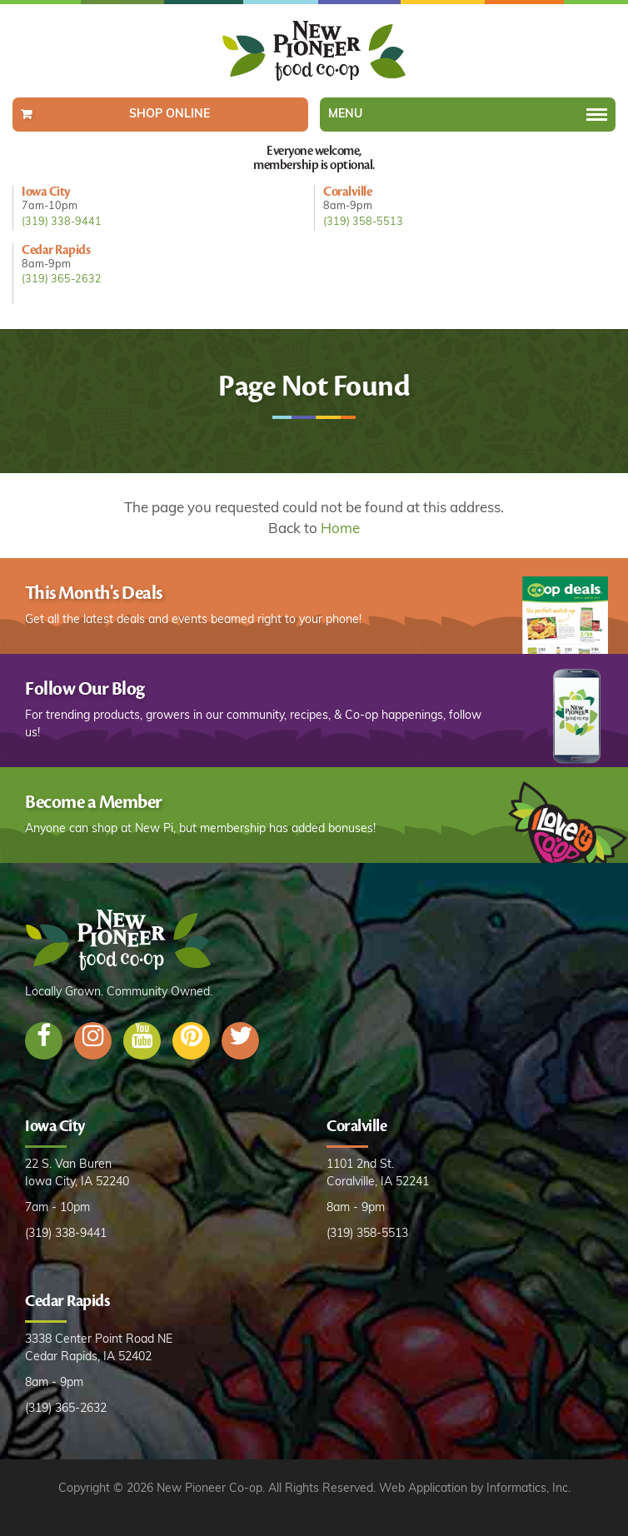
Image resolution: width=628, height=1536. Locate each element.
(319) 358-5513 (363, 222)
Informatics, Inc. (528, 1489)
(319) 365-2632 (62, 280)
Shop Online (169, 114)
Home (340, 529)
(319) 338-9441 (62, 222)
